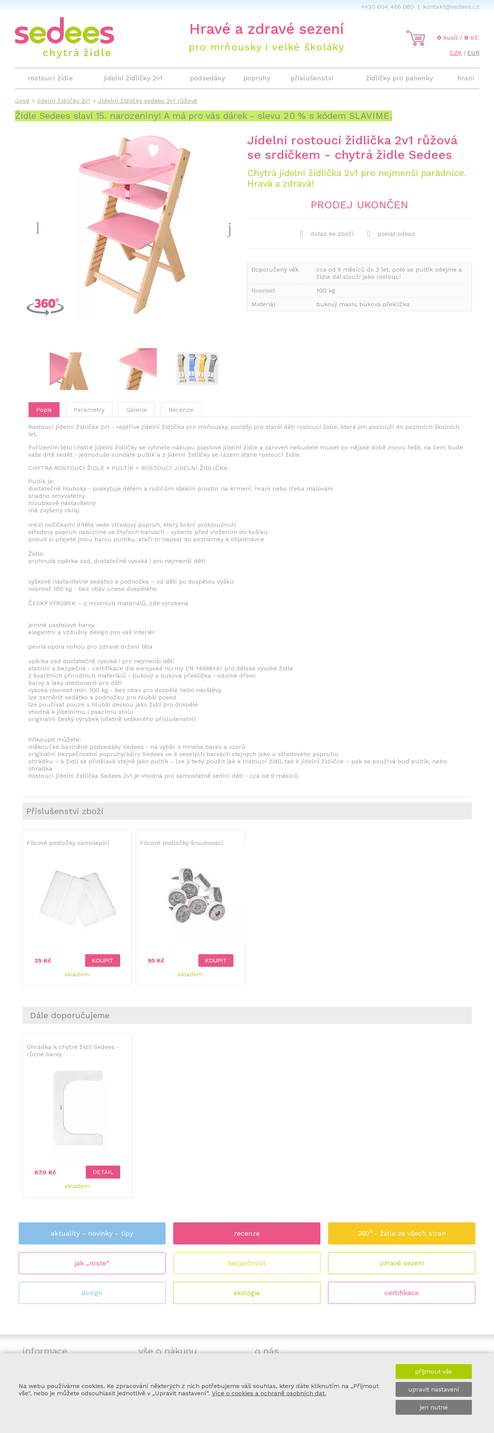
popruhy (256, 78)
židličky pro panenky (399, 78)
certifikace (402, 1293)
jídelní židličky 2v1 (63, 100)
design (92, 1293)
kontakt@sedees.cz (451, 6)
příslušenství (312, 78)
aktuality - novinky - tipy (92, 1233)
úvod (22, 100)
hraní (465, 78)
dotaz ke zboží (327, 234)
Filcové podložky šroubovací (181, 842)
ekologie (246, 1293)
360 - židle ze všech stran (402, 1231)
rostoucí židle (50, 78)
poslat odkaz (391, 234)
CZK (456, 52)
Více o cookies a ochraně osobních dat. (269, 1393)
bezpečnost (247, 1263)
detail (103, 1172)
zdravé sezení (402, 1263)
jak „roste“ (92, 1263)
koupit (102, 961)
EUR (473, 52)
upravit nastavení (433, 1389)
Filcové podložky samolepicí (68, 842)
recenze (247, 1233)
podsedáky (207, 78)
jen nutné (434, 1407)
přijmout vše (433, 1371)
